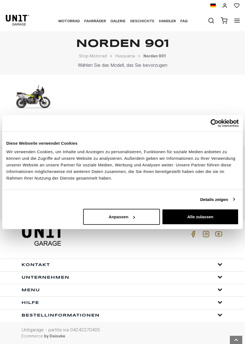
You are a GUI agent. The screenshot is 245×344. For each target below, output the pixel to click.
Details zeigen (214, 199)
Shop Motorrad (93, 56)
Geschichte (142, 21)
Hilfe (121, 302)
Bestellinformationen (121, 315)
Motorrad (69, 21)
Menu (121, 289)
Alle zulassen (200, 216)
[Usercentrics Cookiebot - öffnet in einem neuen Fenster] (214, 123)
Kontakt (121, 264)
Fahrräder (95, 21)
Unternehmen (121, 277)
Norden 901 (154, 56)
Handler (167, 21)
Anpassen (122, 216)
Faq (183, 21)
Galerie (118, 21)
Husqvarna (125, 56)
